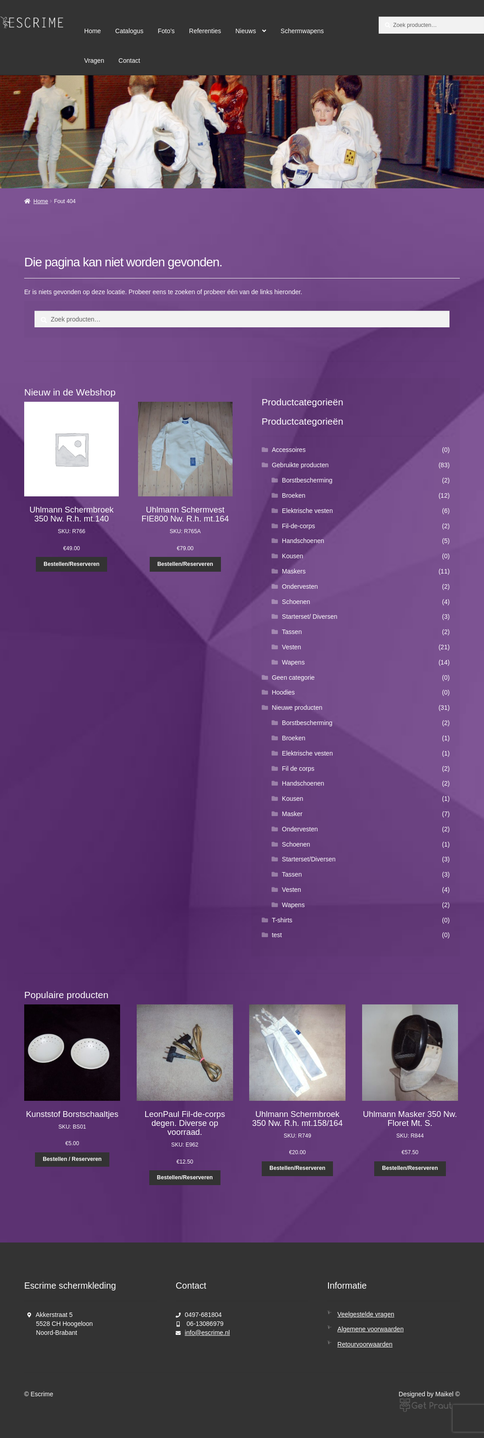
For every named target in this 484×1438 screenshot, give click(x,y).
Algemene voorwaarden (370, 1329)
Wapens (293, 662)
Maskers (294, 571)
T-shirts (282, 920)
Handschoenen (303, 540)
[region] (242, 131)
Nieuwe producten (297, 707)
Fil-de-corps (298, 526)
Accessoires (288, 449)
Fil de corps (298, 768)
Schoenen (296, 601)
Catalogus (129, 31)
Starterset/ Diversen (309, 616)
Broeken (293, 495)
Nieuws (245, 31)
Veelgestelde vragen (365, 1314)
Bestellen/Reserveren (71, 564)
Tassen (292, 631)
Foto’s (166, 31)
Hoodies (283, 692)
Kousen (292, 556)
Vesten (291, 647)
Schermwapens (302, 31)
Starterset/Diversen (309, 859)
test (277, 934)
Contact (129, 60)
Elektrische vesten (307, 510)
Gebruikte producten (300, 465)
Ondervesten (300, 586)
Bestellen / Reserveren (72, 1159)
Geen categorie (293, 677)
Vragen (94, 60)
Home (92, 31)
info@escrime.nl (207, 1332)
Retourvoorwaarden (365, 1344)
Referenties (205, 31)
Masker (292, 813)
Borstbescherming (307, 480)
